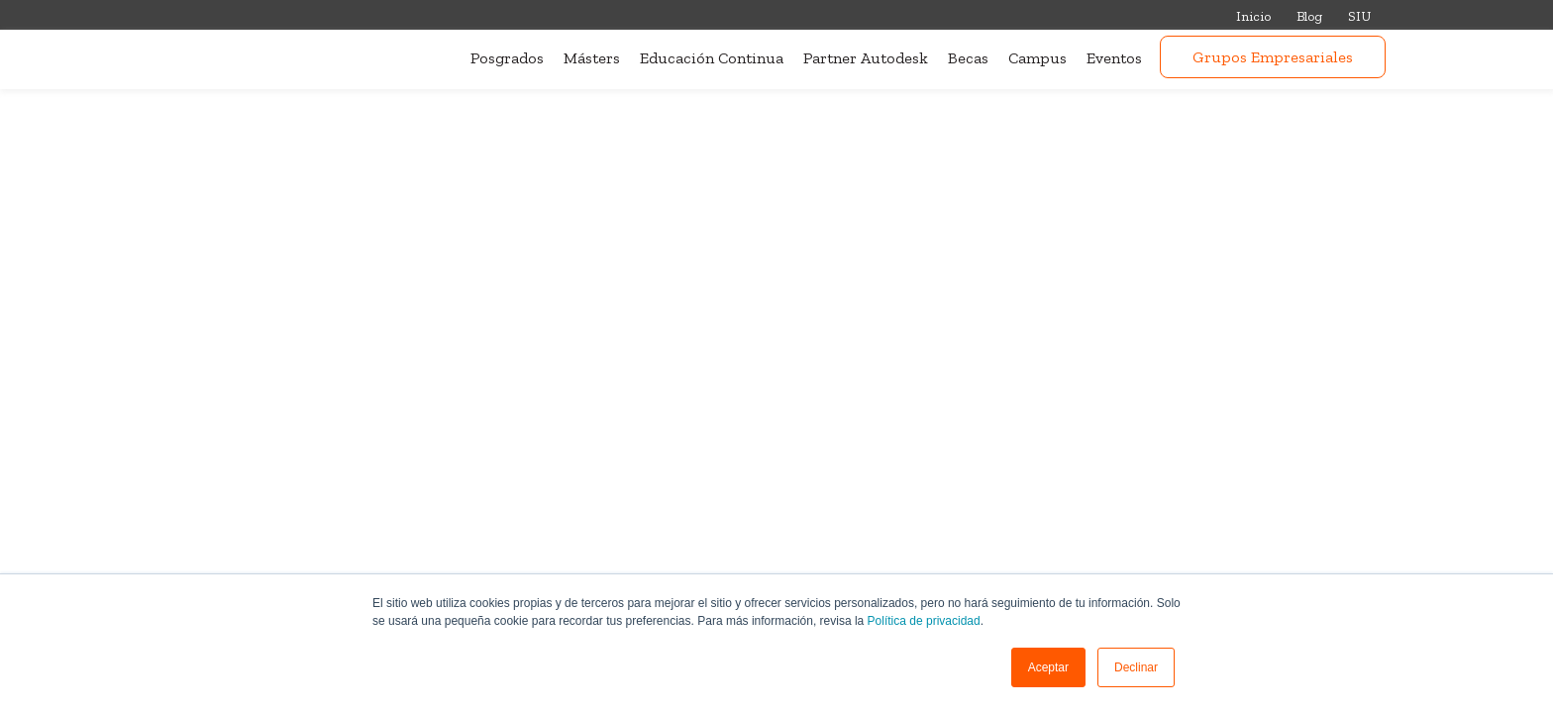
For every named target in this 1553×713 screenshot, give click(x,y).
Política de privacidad (924, 621)
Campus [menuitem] (1037, 58)
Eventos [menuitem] (1114, 58)
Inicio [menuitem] (1253, 16)
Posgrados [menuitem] (507, 58)
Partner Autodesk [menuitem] (865, 58)
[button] (1048, 667)
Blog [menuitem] (1309, 16)
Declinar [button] (1136, 667)
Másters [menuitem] (592, 58)
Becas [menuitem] (968, 58)
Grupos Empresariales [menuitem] (1272, 57)
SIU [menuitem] (1359, 16)
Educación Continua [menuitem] (711, 58)
